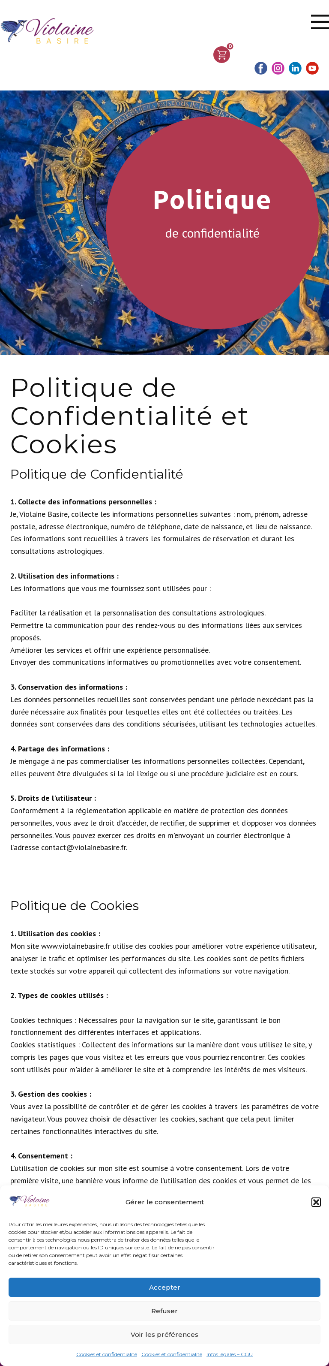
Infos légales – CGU (229, 1354)
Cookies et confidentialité (106, 1354)
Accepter (164, 1287)
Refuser (164, 1311)
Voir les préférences (164, 1334)
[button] (316, 1202)
